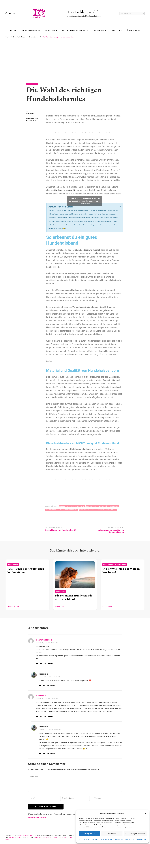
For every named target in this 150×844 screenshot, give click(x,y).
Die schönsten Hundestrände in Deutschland (73, 597)
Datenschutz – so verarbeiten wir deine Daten (105, 839)
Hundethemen (29, 30)
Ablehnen (112, 833)
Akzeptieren (89, 833)
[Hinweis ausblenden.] (120, 206)
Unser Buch (100, 30)
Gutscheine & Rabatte (75, 30)
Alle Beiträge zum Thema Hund (71, 506)
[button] (145, 813)
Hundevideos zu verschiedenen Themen (61, 510)
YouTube (117, 30)
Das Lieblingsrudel (83, 11)
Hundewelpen (120, 564)
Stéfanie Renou (44, 639)
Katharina (41, 695)
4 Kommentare (33, 120)
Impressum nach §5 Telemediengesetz (133, 839)
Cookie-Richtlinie (84, 839)
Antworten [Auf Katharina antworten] (46, 716)
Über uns (132, 30)
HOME (13, 30)
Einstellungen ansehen (135, 833)
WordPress (38, 837)
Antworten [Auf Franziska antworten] (49, 685)
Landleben (51, 30)
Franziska (30, 114)
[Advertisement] (75, 57)
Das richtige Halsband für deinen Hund (102, 506)
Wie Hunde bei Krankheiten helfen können (25, 571)
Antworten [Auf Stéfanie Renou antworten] (46, 663)
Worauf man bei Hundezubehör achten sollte (97, 510)
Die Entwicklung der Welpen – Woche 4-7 (122, 571)
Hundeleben (32, 84)
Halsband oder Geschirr (65, 190)
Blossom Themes (14, 837)
